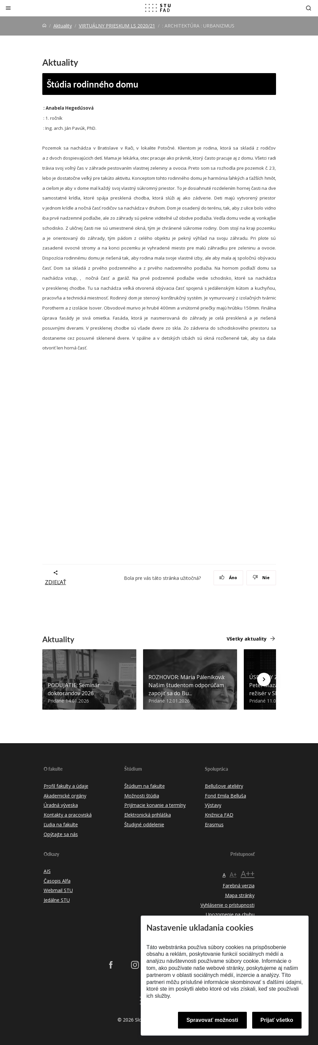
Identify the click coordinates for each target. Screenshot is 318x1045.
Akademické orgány (65, 795)
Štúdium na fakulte (144, 786)
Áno (228, 578)
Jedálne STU (57, 900)
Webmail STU (58, 890)
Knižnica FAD (219, 815)
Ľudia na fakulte (61, 824)
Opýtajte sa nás (61, 834)
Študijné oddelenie (144, 824)
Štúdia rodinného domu (92, 83)
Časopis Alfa (57, 881)
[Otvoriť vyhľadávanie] (308, 8)
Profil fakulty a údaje (66, 786)
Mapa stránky (240, 895)
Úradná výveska (61, 805)
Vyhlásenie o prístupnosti (227, 905)
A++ (248, 873)
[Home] (44, 25)
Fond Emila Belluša (225, 795)
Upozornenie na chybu (230, 914)
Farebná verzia (239, 885)
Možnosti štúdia (141, 795)
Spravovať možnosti (212, 1020)
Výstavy (213, 805)
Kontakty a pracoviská (68, 815)
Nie (261, 578)
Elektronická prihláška (147, 815)
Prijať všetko (277, 1020)
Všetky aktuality (247, 639)
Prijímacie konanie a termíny (155, 805)
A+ (233, 874)
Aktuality (62, 25)
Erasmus (214, 824)
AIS (47, 871)
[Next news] (264, 679)
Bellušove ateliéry (224, 786)
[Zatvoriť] (8, 8)
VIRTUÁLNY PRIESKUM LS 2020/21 (117, 25)
